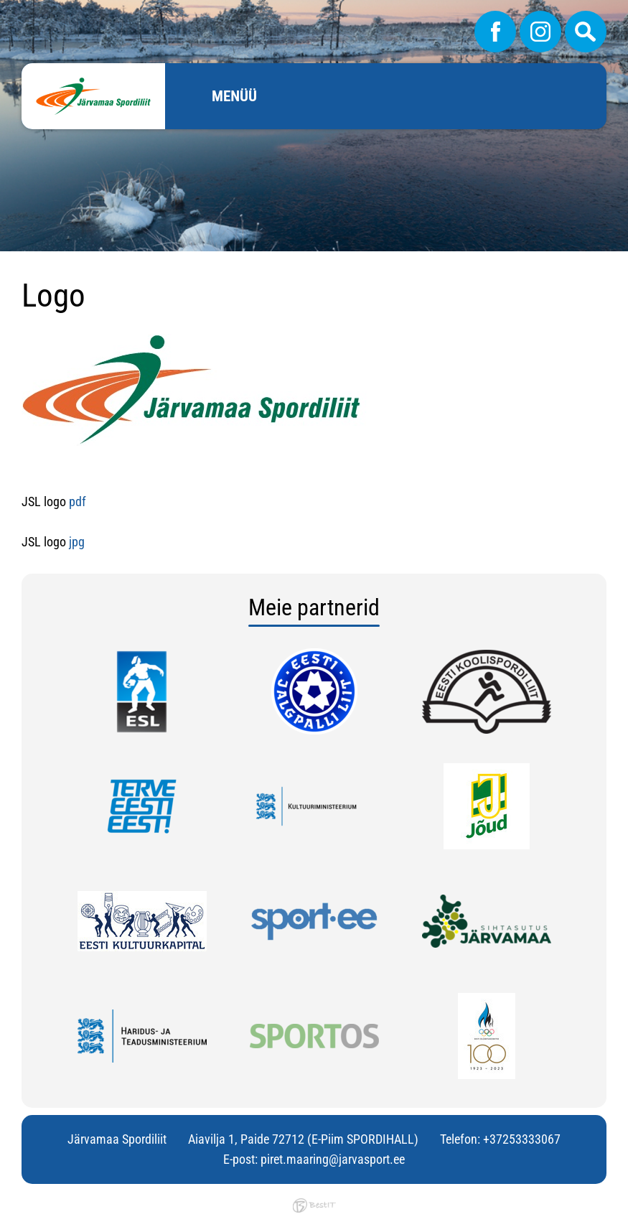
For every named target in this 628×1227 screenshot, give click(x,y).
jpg (77, 541)
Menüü (234, 96)
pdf (79, 501)
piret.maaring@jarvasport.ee (333, 1159)
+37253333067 (522, 1139)
